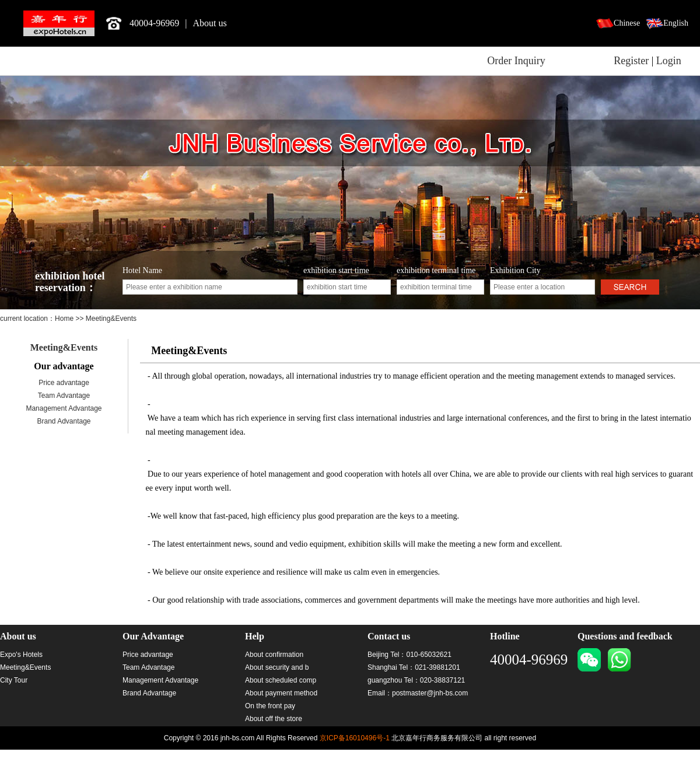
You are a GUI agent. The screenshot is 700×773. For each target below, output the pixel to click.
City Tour (13, 680)
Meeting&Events (64, 347)
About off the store (273, 719)
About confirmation (274, 654)
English (675, 23)
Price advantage (63, 383)
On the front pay (270, 706)
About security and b (277, 667)
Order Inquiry (516, 61)
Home (65, 318)
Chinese (627, 23)
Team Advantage (64, 395)
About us (210, 23)
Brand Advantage (63, 421)
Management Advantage (64, 408)
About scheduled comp (280, 680)
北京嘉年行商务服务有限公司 (58, 23)
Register (631, 61)
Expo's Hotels (21, 654)
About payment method (281, 693)
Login (668, 61)
